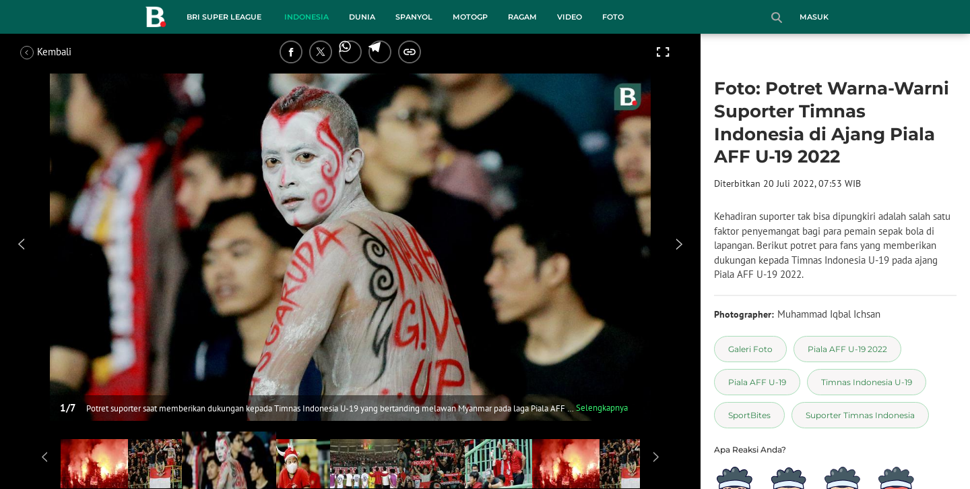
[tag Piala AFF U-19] (757, 382)
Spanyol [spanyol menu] (413, 17)
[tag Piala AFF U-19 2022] (847, 349)
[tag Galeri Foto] (750, 349)
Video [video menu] (569, 17)
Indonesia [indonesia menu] (306, 17)
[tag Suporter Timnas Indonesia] (860, 415)
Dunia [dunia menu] (362, 17)
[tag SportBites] (749, 415)
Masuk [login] (814, 17)
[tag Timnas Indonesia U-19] (866, 382)
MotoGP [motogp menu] (470, 17)
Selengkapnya (602, 407)
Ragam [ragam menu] (522, 17)
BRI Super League (224, 17)
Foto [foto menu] (613, 17)
